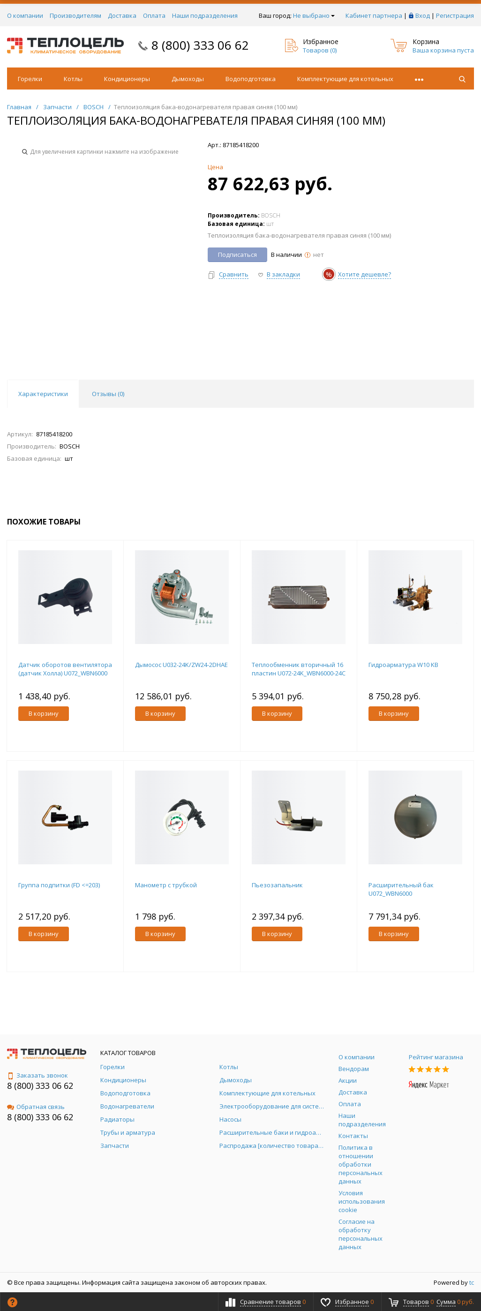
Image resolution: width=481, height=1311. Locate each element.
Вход (422, 15)
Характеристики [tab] (43, 394)
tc (471, 1282)
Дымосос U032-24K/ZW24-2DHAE (181, 664)
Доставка (122, 15)
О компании (25, 15)
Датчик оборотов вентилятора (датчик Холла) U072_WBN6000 (65, 668)
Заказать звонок (37, 1075)
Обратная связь (36, 1106)
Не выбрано (314, 15)
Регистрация (455, 15)
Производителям (75, 15)
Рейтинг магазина (436, 1057)
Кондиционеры (127, 79)
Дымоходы (188, 79)
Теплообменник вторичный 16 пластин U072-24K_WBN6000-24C (299, 668)
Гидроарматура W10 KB (403, 664)
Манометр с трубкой (166, 885)
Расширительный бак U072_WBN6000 (401, 889)
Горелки (30, 79)
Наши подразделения (205, 15)
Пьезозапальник (277, 885)
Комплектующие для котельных (345, 79)
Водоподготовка (250, 79)
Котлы (73, 79)
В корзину (44, 713)
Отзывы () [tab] (108, 394)
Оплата (154, 15)
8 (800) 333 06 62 (200, 45)
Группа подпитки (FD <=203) (59, 885)
